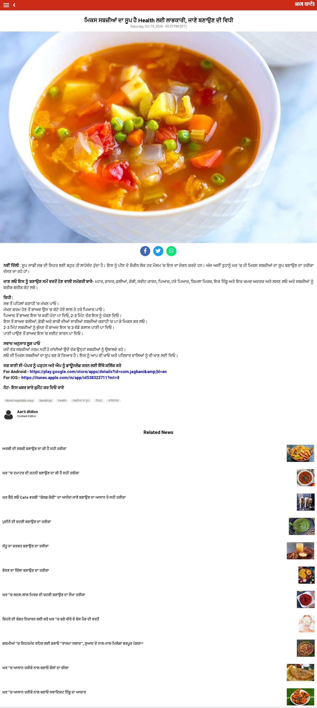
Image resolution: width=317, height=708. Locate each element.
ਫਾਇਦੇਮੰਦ (113, 400)
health (62, 400)
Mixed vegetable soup (19, 400)
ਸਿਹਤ (99, 400)
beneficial (46, 400)
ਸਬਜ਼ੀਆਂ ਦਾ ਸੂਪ (81, 400)
